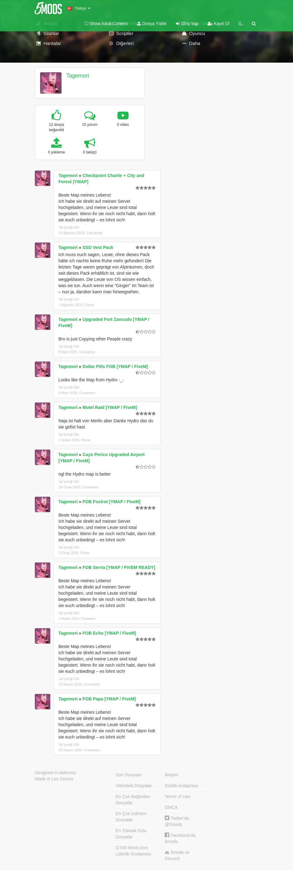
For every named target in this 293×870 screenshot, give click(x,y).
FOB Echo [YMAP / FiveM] (109, 633)
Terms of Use (177, 796)
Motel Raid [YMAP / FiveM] (110, 407)
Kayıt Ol (218, 23)
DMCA (171, 807)
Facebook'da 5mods (180, 838)
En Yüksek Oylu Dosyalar (131, 833)
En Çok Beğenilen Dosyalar (133, 799)
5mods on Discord (177, 855)
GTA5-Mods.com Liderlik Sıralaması (133, 850)
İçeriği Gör (69, 227)
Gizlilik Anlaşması (182, 785)
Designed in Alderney (55, 772)
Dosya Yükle (152, 23)
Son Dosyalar (129, 774)
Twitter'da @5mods (177, 821)
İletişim (171, 774)
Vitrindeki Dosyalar (134, 785)
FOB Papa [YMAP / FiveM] (109, 698)
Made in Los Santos (54, 778)
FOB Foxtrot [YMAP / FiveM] (111, 501)
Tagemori (77, 76)
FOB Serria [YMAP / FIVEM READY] (119, 567)
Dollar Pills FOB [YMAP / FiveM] (115, 366)
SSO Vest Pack (98, 247)
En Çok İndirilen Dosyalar (131, 816)
